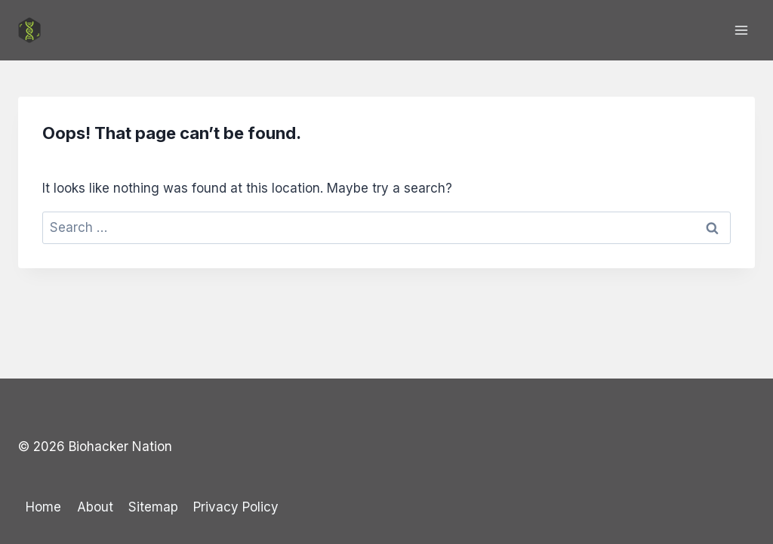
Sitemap (153, 507)
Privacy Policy (236, 507)
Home (43, 507)
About (95, 507)
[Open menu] (741, 30)
